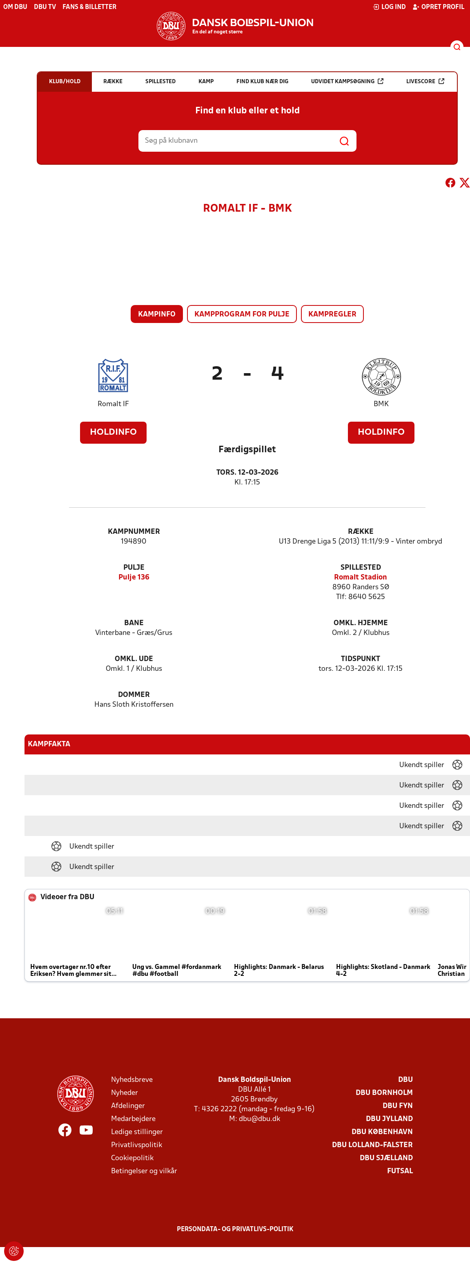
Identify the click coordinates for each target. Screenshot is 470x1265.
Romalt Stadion (360, 577)
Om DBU (15, 7)
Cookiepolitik (132, 1158)
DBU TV (45, 7)
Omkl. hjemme (361, 623)
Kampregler (332, 314)
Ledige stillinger (137, 1132)
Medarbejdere (133, 1119)
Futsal (400, 1171)
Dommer (134, 695)
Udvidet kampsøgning (347, 81)
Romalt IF (113, 404)
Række (361, 532)
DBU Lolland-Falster (372, 1145)
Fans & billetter (89, 7)
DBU (405, 1080)
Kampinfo (157, 314)
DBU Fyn (398, 1106)
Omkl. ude (134, 659)
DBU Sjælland (386, 1158)
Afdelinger (128, 1106)
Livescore (425, 81)
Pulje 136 (133, 577)
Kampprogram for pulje (242, 314)
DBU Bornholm (384, 1093)
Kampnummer (134, 532)
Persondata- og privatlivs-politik (235, 1229)
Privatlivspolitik (136, 1145)
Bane (134, 623)
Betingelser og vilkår (144, 1171)
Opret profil (438, 7)
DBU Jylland (389, 1119)
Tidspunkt (360, 659)
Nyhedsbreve (132, 1080)
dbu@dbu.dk (259, 1119)
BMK (381, 404)
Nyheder (124, 1093)
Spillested (361, 567)
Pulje (134, 567)
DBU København (382, 1132)
